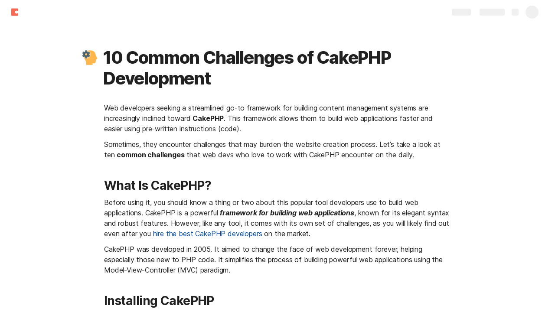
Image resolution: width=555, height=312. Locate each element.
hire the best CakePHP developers (207, 233)
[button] (90, 58)
